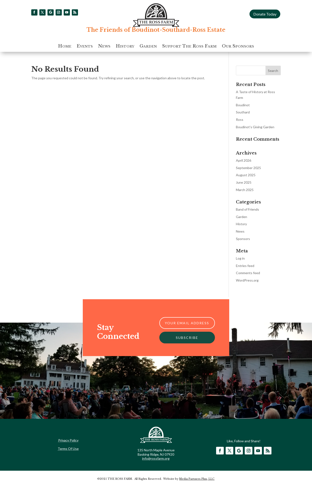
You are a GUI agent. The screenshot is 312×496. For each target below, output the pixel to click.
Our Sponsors (238, 46)
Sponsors (243, 239)
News (104, 46)
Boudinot (243, 105)
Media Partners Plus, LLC (196, 478)
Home (64, 46)
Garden (148, 46)
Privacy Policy (68, 440)
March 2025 (245, 190)
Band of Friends (247, 209)
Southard (243, 112)
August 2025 (245, 175)
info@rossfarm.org (156, 458)
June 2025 (243, 182)
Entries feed (245, 266)
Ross (239, 119)
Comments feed (248, 273)
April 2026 (243, 160)
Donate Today (264, 14)
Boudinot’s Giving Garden (255, 127)
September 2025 (248, 168)
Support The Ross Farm (189, 46)
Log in (240, 258)
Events (85, 46)
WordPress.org (247, 280)
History (125, 46)
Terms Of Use (68, 449)
